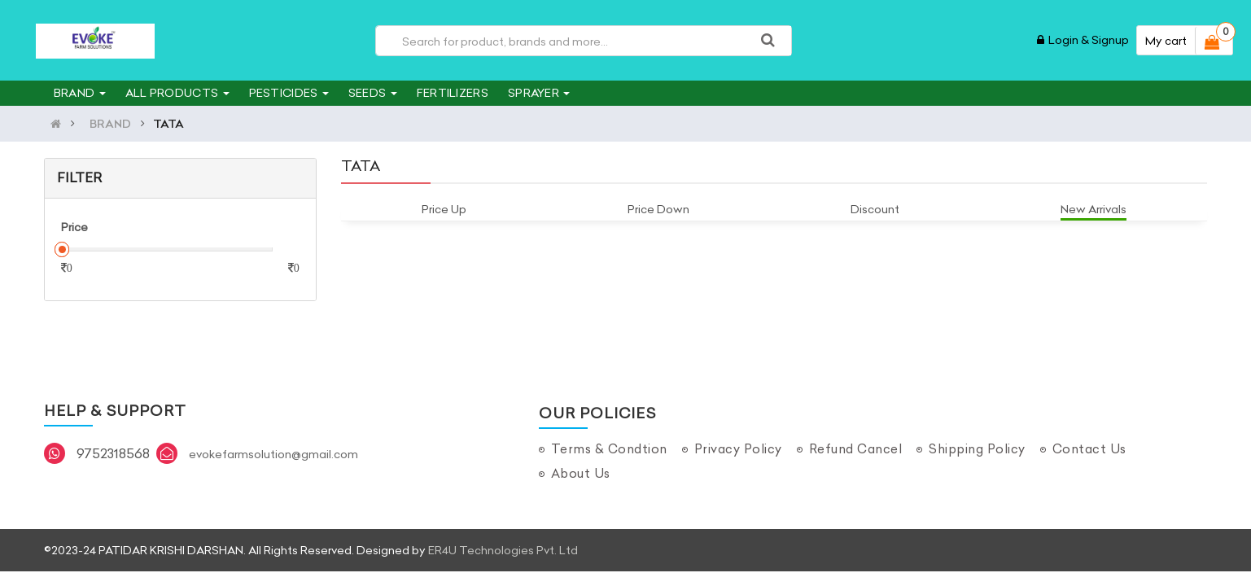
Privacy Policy (738, 449)
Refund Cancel (856, 449)
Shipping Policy (977, 449)
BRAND (80, 92)
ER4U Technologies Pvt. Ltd (503, 550)
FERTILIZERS (452, 92)
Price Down (658, 209)
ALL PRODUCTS (177, 92)
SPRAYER (539, 92)
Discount (875, 209)
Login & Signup (1083, 40)
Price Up (444, 209)
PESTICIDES (289, 92)
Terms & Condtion (609, 449)
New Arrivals (1093, 209)
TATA (168, 123)
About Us (580, 473)
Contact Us (1089, 449)
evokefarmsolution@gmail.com (273, 454)
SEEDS (372, 92)
